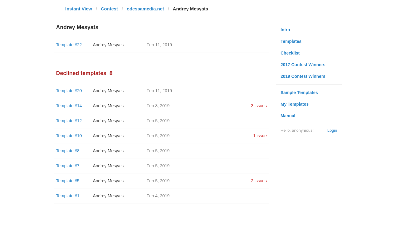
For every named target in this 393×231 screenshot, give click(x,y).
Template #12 (69, 120)
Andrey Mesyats (108, 44)
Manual (288, 115)
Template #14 (69, 105)
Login (332, 130)
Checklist (290, 53)
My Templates (295, 104)
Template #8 (68, 150)
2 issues (259, 180)
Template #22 (69, 44)
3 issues (259, 105)
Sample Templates (299, 92)
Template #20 (69, 90)
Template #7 (68, 165)
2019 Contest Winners (303, 76)
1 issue (260, 135)
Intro (285, 29)
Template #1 (68, 195)
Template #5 (68, 180)
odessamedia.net (145, 8)
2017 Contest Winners (303, 64)
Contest (109, 8)
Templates (291, 41)
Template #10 (69, 135)
